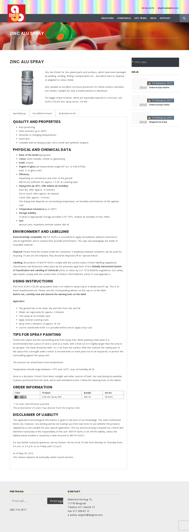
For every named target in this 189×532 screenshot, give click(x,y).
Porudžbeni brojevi (42, 113)
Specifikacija (19, 113)
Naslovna (107, 18)
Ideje (153, 18)
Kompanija (124, 18)
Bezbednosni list (67, 113)
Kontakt (165, 18)
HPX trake (140, 18)
